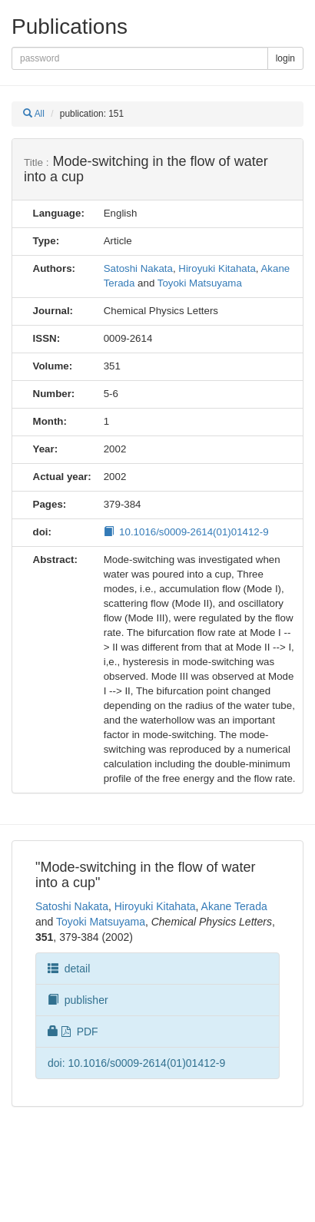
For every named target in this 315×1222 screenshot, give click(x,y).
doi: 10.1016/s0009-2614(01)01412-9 (136, 1063)
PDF (73, 1031)
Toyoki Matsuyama (200, 283)
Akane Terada (234, 906)
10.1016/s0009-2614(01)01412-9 (186, 532)
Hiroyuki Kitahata (217, 268)
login (285, 58)
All (34, 113)
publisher (78, 1000)
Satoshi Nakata (138, 268)
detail (69, 968)
